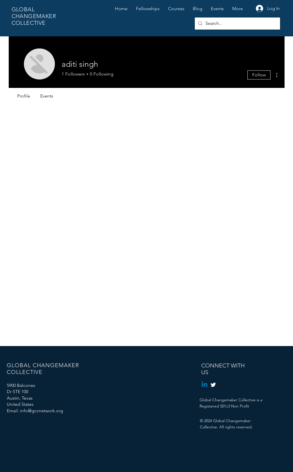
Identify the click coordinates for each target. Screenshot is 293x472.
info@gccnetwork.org (41, 410)
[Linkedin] (204, 384)
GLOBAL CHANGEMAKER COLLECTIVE (34, 16)
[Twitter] (213, 384)
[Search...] (236, 23)
